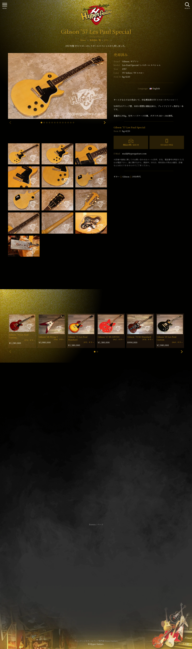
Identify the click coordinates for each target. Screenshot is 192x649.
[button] (41, 122)
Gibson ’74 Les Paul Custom (19, 336)
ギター (117, 176)
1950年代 (136, 176)
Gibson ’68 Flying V (48, 336)
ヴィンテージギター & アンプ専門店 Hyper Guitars (96, 641)
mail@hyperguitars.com (134, 153)
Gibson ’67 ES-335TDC (109, 336)
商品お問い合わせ (131, 144)
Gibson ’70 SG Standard (139, 336)
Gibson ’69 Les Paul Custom (166, 338)
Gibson (130, 61)
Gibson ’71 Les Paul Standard (77, 338)
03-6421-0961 (167, 144)
